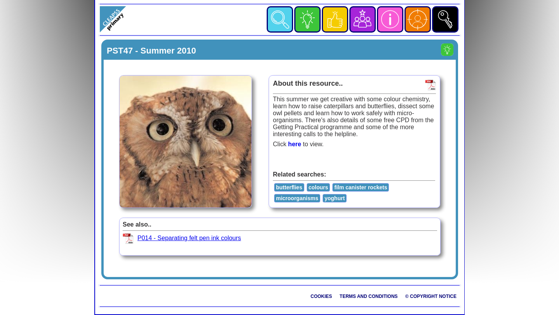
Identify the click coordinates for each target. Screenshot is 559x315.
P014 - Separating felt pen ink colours (189, 238)
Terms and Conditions (369, 296)
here (294, 144)
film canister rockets (360, 187)
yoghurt (335, 198)
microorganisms (297, 198)
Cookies (321, 296)
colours (318, 187)
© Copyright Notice (431, 296)
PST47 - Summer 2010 (151, 50)
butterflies (289, 187)
